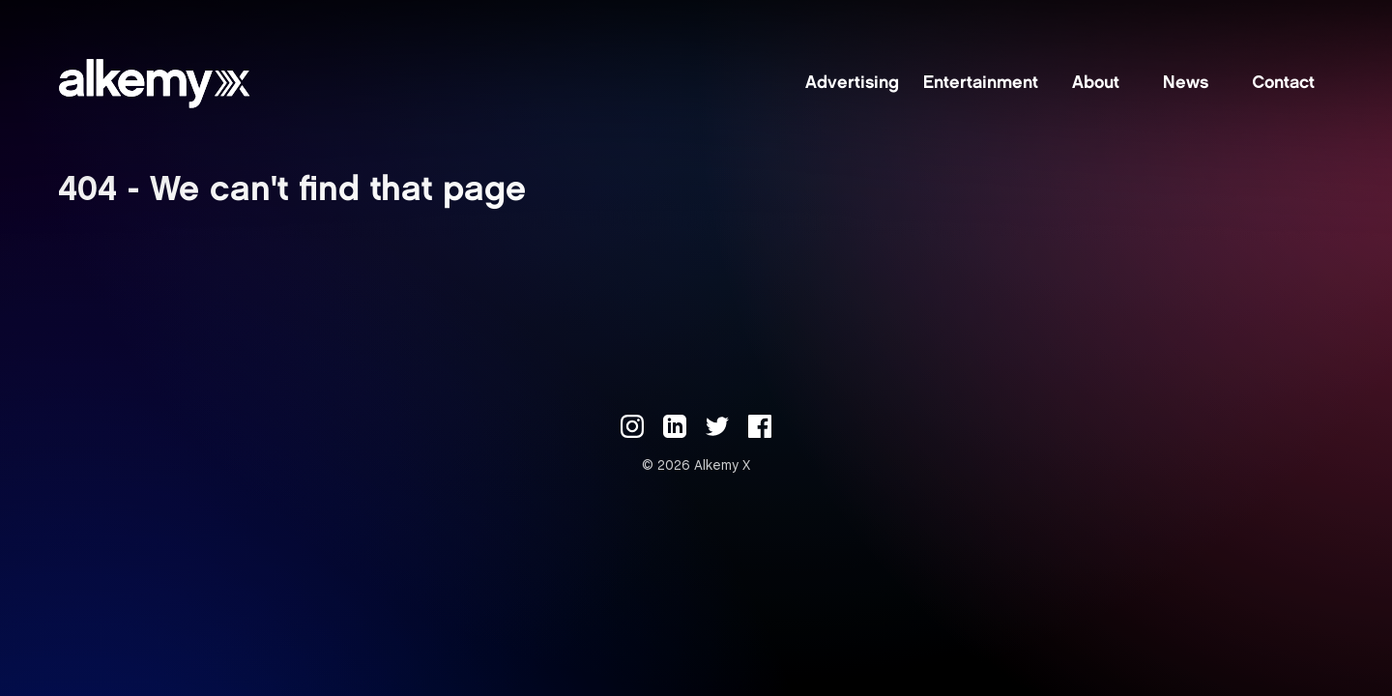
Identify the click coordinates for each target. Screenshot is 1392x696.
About (1095, 84)
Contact (1283, 84)
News (1185, 84)
